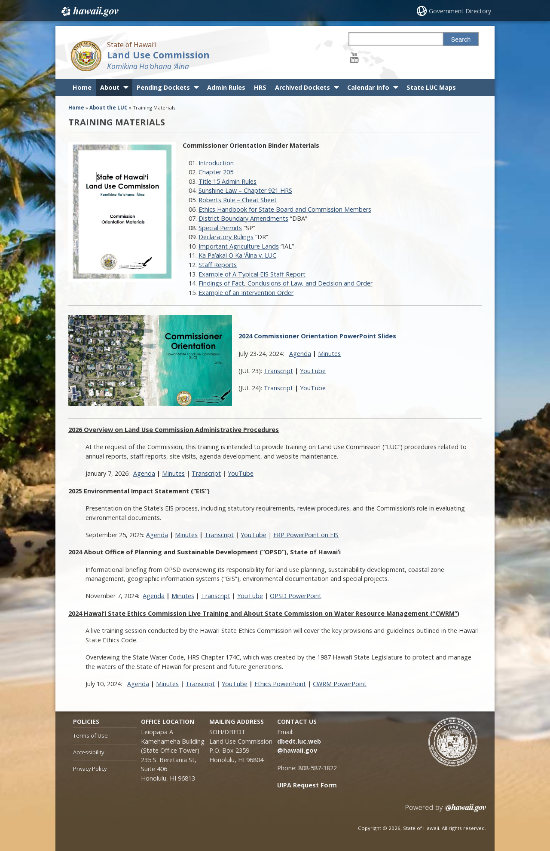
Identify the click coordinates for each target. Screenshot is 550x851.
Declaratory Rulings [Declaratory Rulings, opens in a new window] (226, 237)
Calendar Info (368, 87)
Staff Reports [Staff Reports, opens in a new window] (218, 265)
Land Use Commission (158, 55)
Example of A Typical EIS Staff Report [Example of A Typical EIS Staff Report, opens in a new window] (252, 274)
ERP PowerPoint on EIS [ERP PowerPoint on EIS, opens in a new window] (306, 535)
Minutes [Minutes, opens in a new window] (173, 473)
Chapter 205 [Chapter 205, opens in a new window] (216, 172)
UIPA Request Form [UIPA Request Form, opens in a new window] (307, 785)
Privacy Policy (90, 768)
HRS (260, 87)
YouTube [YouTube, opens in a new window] (313, 371)
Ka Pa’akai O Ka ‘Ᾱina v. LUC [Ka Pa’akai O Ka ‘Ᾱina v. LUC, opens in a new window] (237, 255)
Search (461, 39)
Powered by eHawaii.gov (446, 811)
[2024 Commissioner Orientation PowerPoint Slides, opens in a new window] (317, 336)
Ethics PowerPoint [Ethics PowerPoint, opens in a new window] (280, 684)
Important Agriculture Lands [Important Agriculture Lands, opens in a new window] (239, 246)
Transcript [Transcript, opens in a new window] (278, 371)
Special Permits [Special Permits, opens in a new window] (220, 228)
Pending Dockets (163, 87)
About (109, 87)
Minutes (329, 354)
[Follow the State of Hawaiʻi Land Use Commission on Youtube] (354, 57)
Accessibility (88, 752)
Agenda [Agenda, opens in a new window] (300, 354)
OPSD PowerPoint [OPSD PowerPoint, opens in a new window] (295, 596)
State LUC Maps (431, 87)
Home (82, 87)
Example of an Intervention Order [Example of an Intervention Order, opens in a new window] (246, 293)
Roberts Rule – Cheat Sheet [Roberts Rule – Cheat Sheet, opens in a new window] (238, 200)
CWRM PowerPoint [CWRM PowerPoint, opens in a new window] (340, 684)
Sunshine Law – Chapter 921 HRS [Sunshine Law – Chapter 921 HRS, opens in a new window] (245, 190)
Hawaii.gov (89, 11)
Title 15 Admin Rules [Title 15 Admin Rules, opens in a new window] (228, 181)
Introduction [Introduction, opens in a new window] (216, 163)
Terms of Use (90, 735)
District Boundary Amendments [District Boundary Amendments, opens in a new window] (243, 218)
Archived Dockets (302, 87)
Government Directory (460, 11)
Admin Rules (226, 87)
